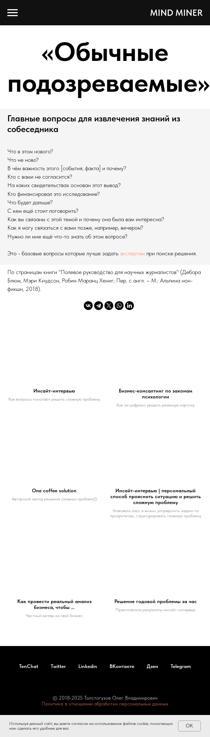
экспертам (133, 253)
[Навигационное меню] (12, 13)
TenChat (28, 666)
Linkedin (87, 666)
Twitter (58, 666)
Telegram (181, 666)
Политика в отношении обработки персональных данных (105, 704)
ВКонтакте (122, 666)
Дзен (152, 666)
